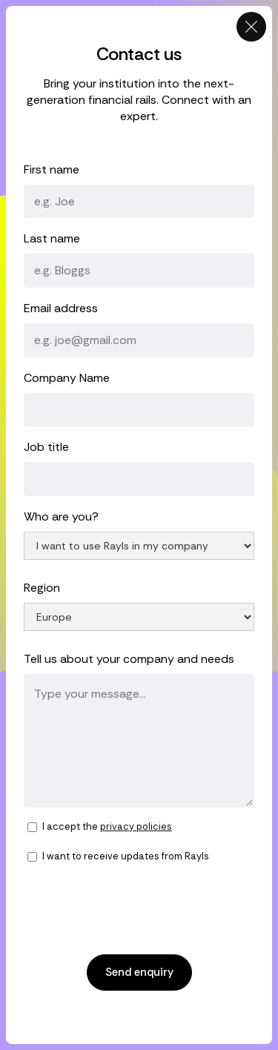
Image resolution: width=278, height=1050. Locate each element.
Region (42, 587)
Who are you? (61, 516)
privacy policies (136, 826)
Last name (52, 238)
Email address (61, 308)
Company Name (67, 378)
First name (51, 169)
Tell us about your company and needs (129, 659)
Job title (46, 447)
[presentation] (136, 908)
